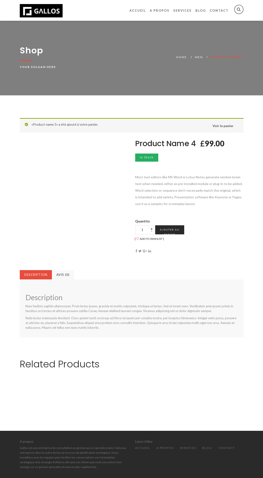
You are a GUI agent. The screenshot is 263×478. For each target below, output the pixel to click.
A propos (159, 10)
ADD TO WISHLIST (149, 239)
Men (199, 57)
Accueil (137, 10)
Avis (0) (62, 275)
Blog (200, 10)
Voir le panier (223, 126)
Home (181, 57)
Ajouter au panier (169, 231)
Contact (219, 10)
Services (182, 10)
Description (35, 275)
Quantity (142, 221)
